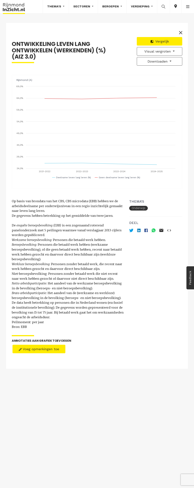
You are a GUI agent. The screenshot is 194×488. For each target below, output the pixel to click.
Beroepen (111, 6)
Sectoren (82, 6)
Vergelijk (159, 41)
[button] (163, 6)
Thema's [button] (54, 6)
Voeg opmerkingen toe (39, 349)
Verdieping (140, 6)
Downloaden (158, 61)
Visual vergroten (158, 51)
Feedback (190, 278)
